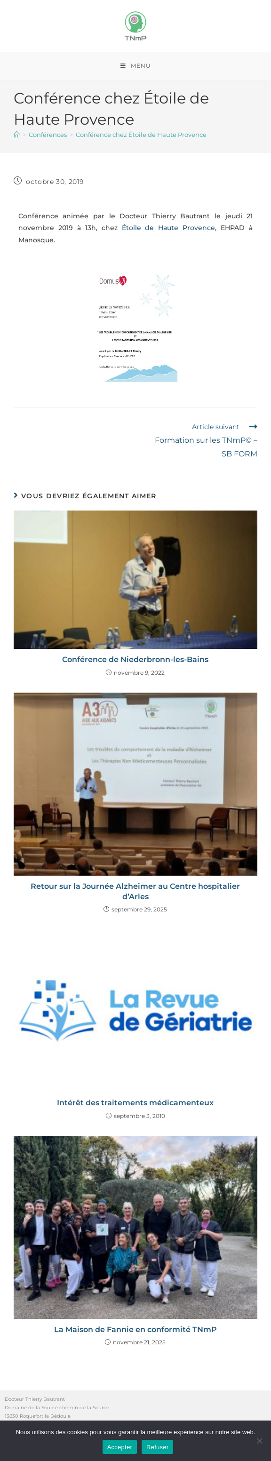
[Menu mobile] (135, 66)
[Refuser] (259, 1440)
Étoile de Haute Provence (168, 228)
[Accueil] (17, 134)
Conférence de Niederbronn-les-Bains (135, 659)
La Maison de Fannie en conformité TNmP (135, 1329)
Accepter (119, 1447)
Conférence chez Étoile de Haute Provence (141, 134)
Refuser (157, 1447)
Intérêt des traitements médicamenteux (135, 1102)
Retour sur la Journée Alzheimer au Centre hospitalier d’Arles (135, 891)
